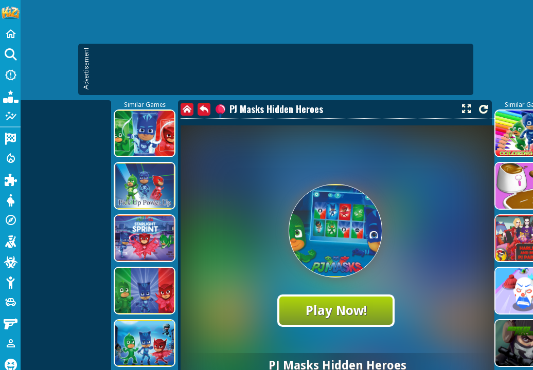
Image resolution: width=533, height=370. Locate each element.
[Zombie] (10, 261)
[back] (204, 109)
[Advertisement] (281, 69)
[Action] (10, 158)
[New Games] (10, 75)
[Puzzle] (10, 179)
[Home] (10, 34)
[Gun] (10, 322)
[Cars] (10, 302)
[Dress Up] (10, 199)
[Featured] (10, 116)
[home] (187, 109)
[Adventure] (10, 220)
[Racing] (10, 137)
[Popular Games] (10, 95)
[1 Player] (10, 343)
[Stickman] (10, 281)
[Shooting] (10, 240)
